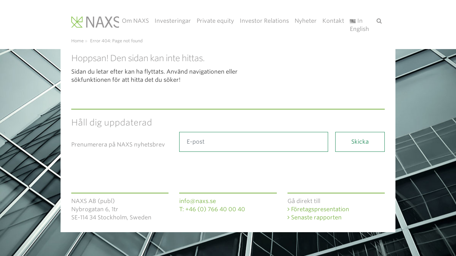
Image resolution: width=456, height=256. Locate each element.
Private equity (215, 20)
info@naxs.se (197, 201)
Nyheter (306, 20)
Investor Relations (264, 20)
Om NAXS (135, 20)
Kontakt (333, 20)
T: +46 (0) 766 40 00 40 (212, 209)
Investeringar (173, 20)
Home (77, 40)
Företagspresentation (318, 209)
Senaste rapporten (314, 217)
